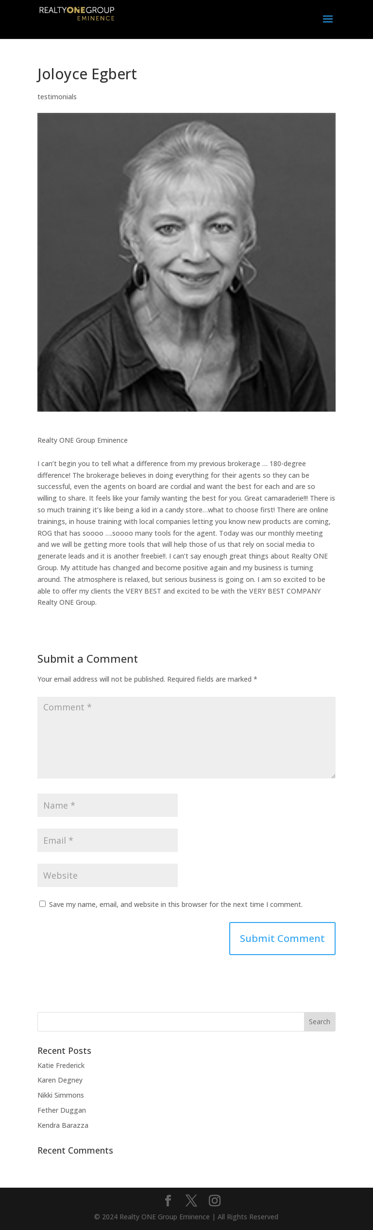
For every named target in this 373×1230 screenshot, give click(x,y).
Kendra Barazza (62, 1125)
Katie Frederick (61, 1065)
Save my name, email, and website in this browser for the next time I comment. (176, 904)
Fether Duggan (61, 1110)
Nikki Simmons (60, 1095)
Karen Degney (60, 1080)
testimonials (57, 96)
